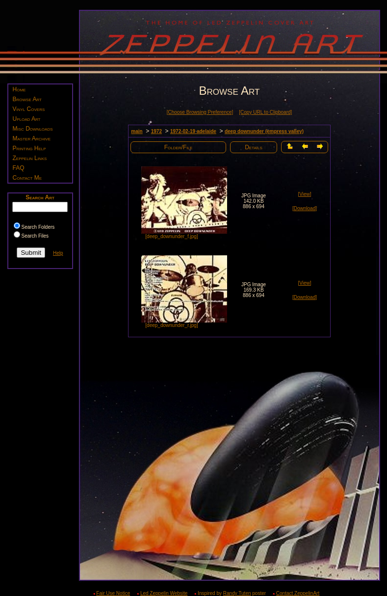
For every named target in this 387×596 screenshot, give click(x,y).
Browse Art (27, 99)
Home (19, 89)
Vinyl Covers (29, 109)
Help (58, 253)
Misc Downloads (33, 128)
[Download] (304, 208)
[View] (304, 194)
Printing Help (29, 148)
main (136, 131)
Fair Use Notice (113, 593)
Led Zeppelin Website (164, 593)
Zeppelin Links (30, 158)
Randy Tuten (237, 593)
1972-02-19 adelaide (193, 131)
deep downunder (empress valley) (264, 131)
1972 (156, 131)
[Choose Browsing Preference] (200, 112)
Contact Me (27, 177)
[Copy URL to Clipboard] (265, 112)
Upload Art (27, 118)
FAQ (19, 167)
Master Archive (32, 138)
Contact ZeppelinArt (297, 593)
